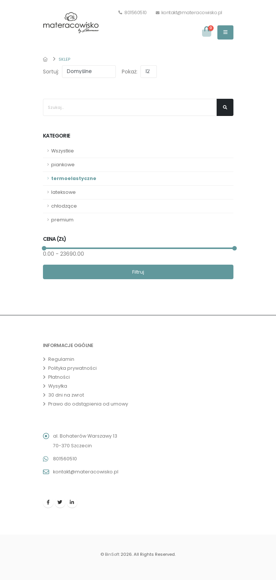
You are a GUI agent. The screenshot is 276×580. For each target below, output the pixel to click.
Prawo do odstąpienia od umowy (88, 404)
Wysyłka (57, 386)
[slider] (43, 248)
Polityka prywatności (72, 368)
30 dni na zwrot (66, 395)
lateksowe (63, 192)
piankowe (63, 164)
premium (62, 220)
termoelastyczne (73, 178)
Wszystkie (62, 151)
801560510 (132, 12)
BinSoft (112, 554)
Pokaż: (129, 71)
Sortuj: (51, 71)
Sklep (64, 59)
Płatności (59, 377)
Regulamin (61, 359)
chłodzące (64, 206)
